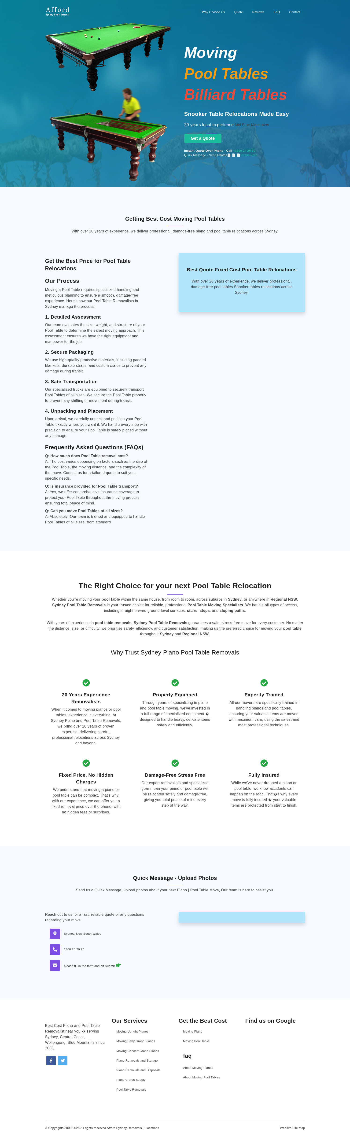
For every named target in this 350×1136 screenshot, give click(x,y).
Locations (152, 1128)
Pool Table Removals (131, 1089)
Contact (294, 12)
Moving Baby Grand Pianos (135, 1041)
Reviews (258, 12)
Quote (238, 12)
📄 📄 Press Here (244, 155)
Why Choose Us (213, 12)
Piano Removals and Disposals (138, 1070)
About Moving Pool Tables (201, 1077)
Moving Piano (192, 1031)
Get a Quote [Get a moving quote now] (203, 138)
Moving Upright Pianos (132, 1031)
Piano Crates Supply (130, 1079)
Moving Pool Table (196, 1041)
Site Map (298, 1128)
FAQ (277, 12)
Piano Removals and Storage (137, 1060)
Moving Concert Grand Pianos (137, 1051)
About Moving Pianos (198, 1068)
